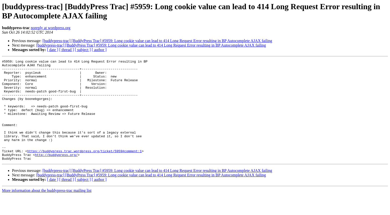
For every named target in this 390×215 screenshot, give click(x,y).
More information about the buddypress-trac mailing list (47, 211)
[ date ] (52, 50)
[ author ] (99, 50)
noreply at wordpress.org (50, 28)
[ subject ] (83, 50)
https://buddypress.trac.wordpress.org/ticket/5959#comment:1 (84, 169)
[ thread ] (66, 50)
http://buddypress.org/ (56, 174)
